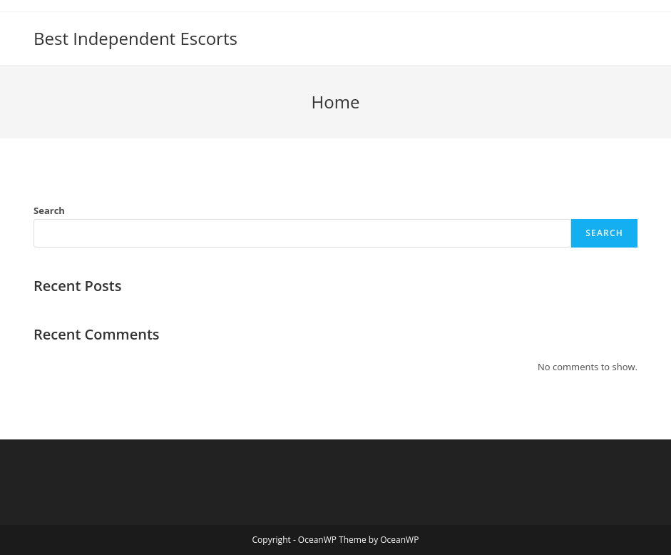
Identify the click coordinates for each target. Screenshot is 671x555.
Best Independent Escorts (135, 38)
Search (49, 210)
